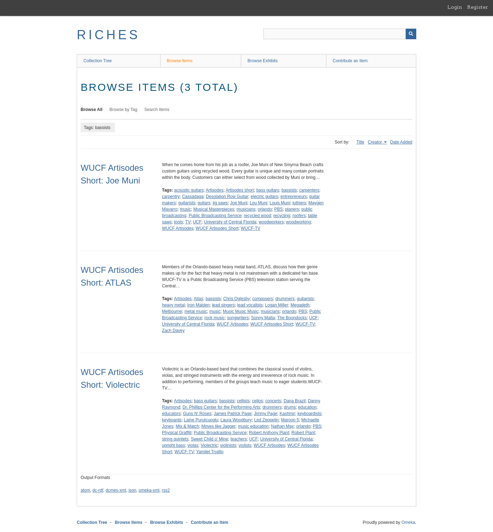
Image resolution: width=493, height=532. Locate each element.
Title (360, 142)
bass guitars (267, 190)
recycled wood (257, 215)
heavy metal (173, 305)
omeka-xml (149, 490)
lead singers (223, 305)
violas (192, 445)
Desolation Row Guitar (227, 196)
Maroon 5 (290, 419)
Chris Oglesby (236, 298)
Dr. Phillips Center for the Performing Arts (221, 407)
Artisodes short (240, 190)
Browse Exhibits (263, 60)
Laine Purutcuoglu (201, 419)
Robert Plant (303, 432)
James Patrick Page (232, 413)
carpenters (309, 190)
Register (477, 7)
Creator (375, 142)
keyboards (171, 419)
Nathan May (282, 426)
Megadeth (300, 305)
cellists (243, 400)
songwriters (238, 317)
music (185, 209)
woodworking (298, 222)
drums (290, 407)
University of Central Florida (230, 222)
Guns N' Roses (197, 413)
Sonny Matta (263, 317)
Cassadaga (193, 196)
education (307, 407)
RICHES (108, 35)
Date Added (401, 142)
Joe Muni (239, 202)
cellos (257, 400)
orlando (265, 209)
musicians (246, 209)
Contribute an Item (350, 60)
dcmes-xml (116, 490)
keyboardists (309, 413)
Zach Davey (173, 330)
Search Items (156, 109)
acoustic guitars (188, 190)
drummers (285, 298)
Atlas (198, 298)
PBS (278, 209)
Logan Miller (276, 305)
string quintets (175, 439)
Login (454, 7)
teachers (239, 439)
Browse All (92, 109)
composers (262, 298)
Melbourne (172, 311)
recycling (281, 215)
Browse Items (180, 60)
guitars (204, 202)
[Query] (339, 34)
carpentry (171, 196)
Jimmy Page (265, 413)
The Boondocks (292, 317)
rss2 (166, 490)
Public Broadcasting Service (214, 215)
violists (245, 445)
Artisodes (215, 190)
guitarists (186, 202)
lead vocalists (250, 305)
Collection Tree (97, 60)
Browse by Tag (124, 109)
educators (171, 413)
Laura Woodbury (236, 419)
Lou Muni (258, 202)
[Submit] (411, 34)
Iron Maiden (198, 305)
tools (178, 222)
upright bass (173, 445)
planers (292, 209)
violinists (228, 445)
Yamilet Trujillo (210, 451)
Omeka (408, 522)
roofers (299, 215)
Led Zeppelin (266, 419)
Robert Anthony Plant (269, 432)
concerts (273, 400)
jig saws (220, 202)
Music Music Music (241, 311)
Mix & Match (187, 426)
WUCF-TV (250, 228)
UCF (197, 222)
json (132, 490)
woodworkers (271, 222)
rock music (214, 317)
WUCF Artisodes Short (217, 228)
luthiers (299, 202)
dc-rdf (97, 490)
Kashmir (287, 413)
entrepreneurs (293, 196)
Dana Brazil (295, 400)
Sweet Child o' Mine (209, 439)
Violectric (209, 445)
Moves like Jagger (218, 426)
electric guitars (264, 196)
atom (85, 490)
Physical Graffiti (176, 432)
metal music (195, 311)
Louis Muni (279, 202)
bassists (289, 190)
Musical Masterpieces (213, 209)
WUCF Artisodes (177, 228)
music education (253, 426)
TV (188, 222)
